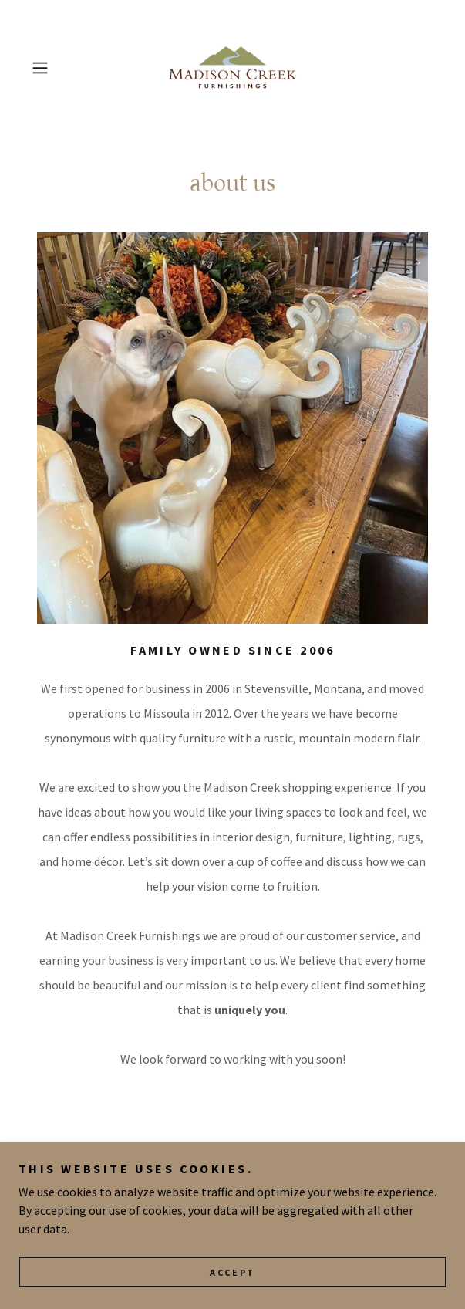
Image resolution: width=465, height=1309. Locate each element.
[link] (233, 68)
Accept (232, 1272)
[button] (56, 67)
